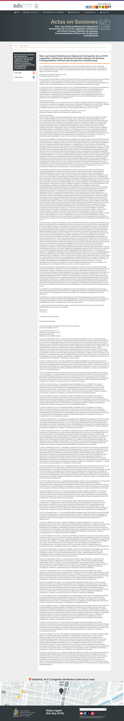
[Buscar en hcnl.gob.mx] (91, 709)
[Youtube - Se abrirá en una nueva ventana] (81, 713)
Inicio (15, 45)
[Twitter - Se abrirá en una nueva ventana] (89, 713)
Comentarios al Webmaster (86, 717)
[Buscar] (104, 709)
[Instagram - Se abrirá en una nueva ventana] (92, 713)
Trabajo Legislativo (24, 45)
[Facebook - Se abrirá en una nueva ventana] (85, 713)
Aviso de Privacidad (98, 717)
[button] (32, 12)
